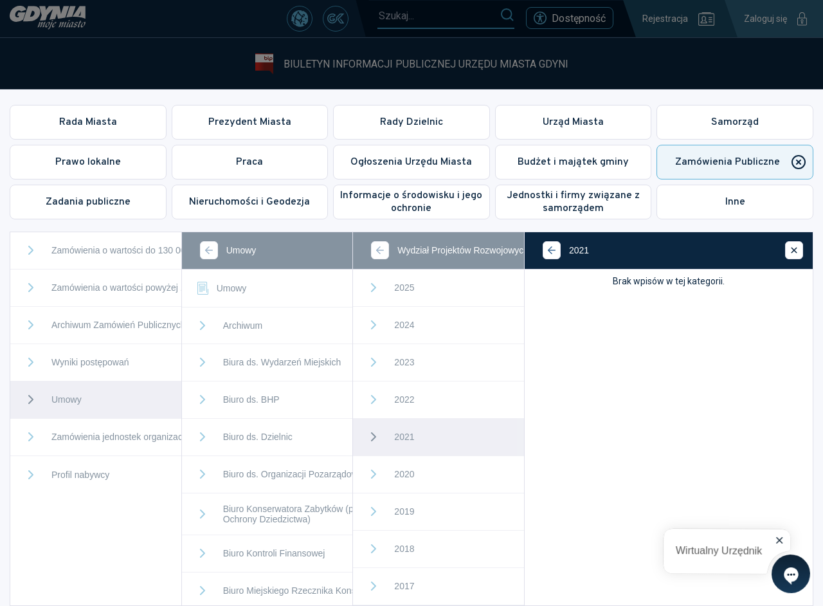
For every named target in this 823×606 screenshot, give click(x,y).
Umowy (221, 288)
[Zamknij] (794, 250)
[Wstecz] (209, 250)
